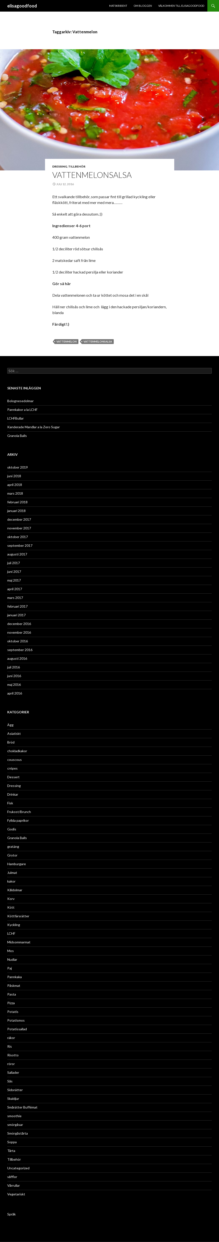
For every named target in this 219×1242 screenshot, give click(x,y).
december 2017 (19, 519)
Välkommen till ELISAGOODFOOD (181, 5)
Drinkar (12, 794)
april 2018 (14, 485)
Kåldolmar (14, 890)
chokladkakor (17, 751)
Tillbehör (76, 166)
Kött (11, 907)
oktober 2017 (17, 537)
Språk (11, 1214)
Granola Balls (17, 436)
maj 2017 (14, 580)
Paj (9, 968)
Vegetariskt (16, 1194)
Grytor (12, 855)
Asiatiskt (14, 733)
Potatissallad (17, 1029)
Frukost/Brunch (19, 812)
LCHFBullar (15, 418)
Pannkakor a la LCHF (22, 409)
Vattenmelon (66, 341)
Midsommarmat (18, 942)
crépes (12, 768)
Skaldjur (13, 1098)
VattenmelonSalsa (92, 175)
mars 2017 (15, 598)
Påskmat (13, 985)
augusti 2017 (17, 554)
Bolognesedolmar (20, 401)
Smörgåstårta (17, 1133)
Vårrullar (13, 1185)
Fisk (10, 803)
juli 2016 (13, 667)
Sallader (13, 1072)
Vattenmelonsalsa (97, 341)
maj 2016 (14, 684)
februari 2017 (17, 606)
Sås (10, 1081)
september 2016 (19, 650)
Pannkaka (14, 977)
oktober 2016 (17, 641)
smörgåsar (15, 1125)
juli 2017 (13, 563)
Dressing (59, 166)
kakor (11, 881)
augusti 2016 (17, 658)
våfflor (12, 1177)
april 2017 (14, 589)
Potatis (12, 1012)
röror (11, 1064)
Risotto (13, 1055)
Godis (11, 829)
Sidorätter (15, 1090)
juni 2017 (14, 571)
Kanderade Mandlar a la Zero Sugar (33, 427)
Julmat (12, 872)
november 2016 (19, 632)
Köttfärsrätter (18, 916)
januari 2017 (16, 615)
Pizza (11, 1003)
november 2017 (19, 528)
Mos (10, 951)
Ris (9, 1046)
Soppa (12, 1142)
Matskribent (118, 5)
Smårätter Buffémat (22, 1107)
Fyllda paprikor (18, 820)
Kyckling (13, 925)
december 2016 (19, 624)
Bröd (11, 742)
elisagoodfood (22, 5)
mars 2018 (15, 493)
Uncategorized (18, 1168)
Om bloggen (143, 5)
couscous (14, 760)
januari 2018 (16, 511)
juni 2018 (14, 476)
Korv (11, 899)
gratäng (13, 846)
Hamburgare (16, 864)
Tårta (11, 1151)
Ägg (10, 725)
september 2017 (19, 545)
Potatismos (16, 1020)
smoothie (14, 1116)
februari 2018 (17, 502)
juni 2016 (14, 676)
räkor (11, 1038)
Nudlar (12, 959)
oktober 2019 (17, 467)
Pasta (11, 994)
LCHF (11, 933)
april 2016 (14, 693)
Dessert (13, 777)
